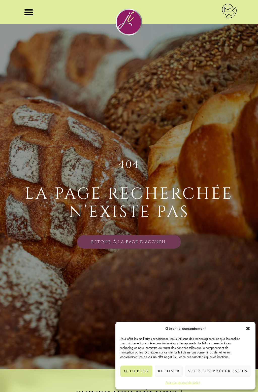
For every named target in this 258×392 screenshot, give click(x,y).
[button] (247, 328)
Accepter (136, 371)
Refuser (169, 371)
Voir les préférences (218, 371)
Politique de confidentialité (183, 382)
